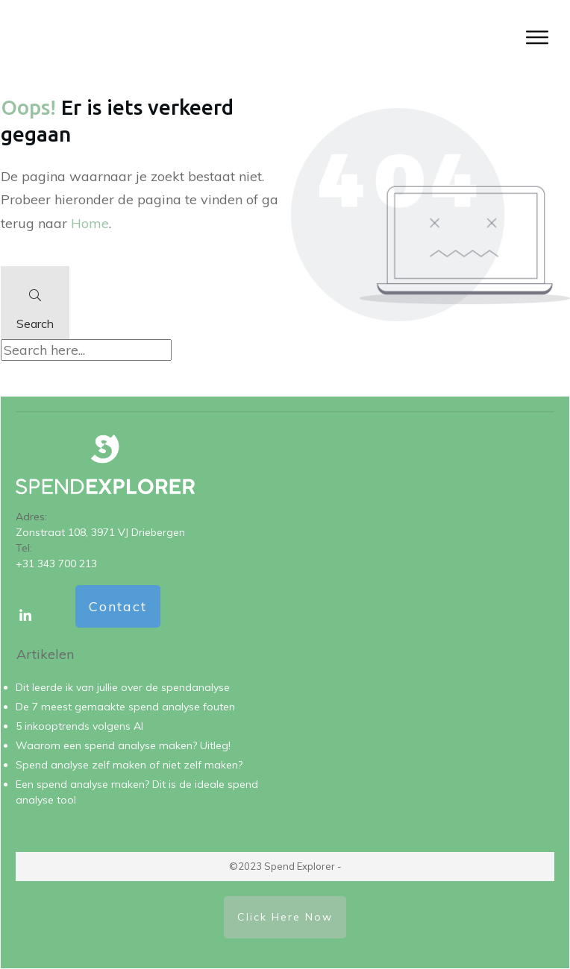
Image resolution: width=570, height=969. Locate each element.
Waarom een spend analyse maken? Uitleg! (123, 745)
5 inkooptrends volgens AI (79, 726)
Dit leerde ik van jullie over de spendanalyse (123, 687)
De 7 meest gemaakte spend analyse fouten (125, 706)
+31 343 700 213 (56, 563)
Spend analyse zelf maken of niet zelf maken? (129, 764)
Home (90, 223)
